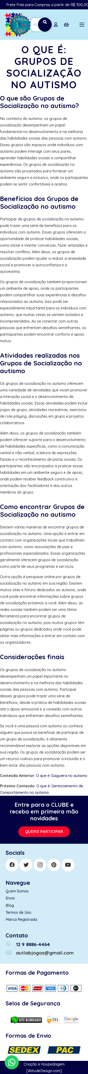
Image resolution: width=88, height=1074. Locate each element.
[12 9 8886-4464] (11, 944)
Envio (10, 898)
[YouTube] (67, 864)
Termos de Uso (18, 912)
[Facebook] (12, 864)
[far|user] (57, 24)
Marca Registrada (21, 919)
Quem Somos (17, 891)
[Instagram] (40, 864)
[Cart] (66, 24)
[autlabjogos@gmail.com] (11, 953)
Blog (10, 905)
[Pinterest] (53, 864)
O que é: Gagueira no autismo (61, 775)
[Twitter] (25, 864)
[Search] (45, 24)
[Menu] (82, 24)
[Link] (17, 24)
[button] (12, 1062)
